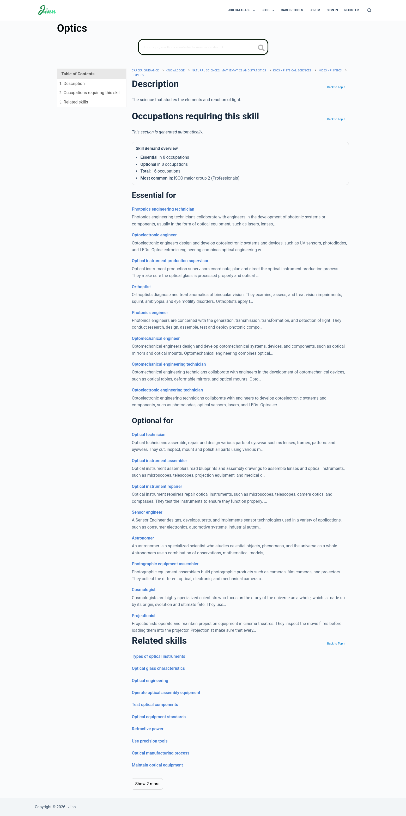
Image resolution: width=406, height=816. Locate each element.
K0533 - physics (330, 70)
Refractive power (147, 728)
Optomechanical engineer (156, 338)
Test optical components (155, 704)
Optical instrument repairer (157, 486)
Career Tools (292, 10)
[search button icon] (261, 48)
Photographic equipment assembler (165, 563)
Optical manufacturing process (160, 753)
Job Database (242, 10)
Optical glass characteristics (158, 668)
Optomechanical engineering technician (169, 364)
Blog (269, 10)
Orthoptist (141, 286)
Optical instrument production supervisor (170, 260)
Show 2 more (147, 783)
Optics (139, 75)
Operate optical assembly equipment (166, 692)
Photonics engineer (150, 312)
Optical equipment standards (159, 716)
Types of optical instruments (158, 656)
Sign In (332, 10)
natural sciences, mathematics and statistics (229, 70)
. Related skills (73, 102)
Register (351, 10)
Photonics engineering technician (163, 209)
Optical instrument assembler (159, 460)
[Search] (369, 10)
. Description (72, 83)
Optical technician (148, 434)
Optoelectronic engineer (154, 234)
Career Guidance (145, 70)
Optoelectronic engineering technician (167, 390)
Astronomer (143, 538)
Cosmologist (143, 589)
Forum (315, 10)
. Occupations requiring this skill (90, 92)
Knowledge (175, 70)
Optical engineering (150, 680)
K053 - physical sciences (292, 70)
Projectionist (143, 615)
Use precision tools (149, 741)
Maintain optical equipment (157, 765)
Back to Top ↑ (336, 87)
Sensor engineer (147, 512)
